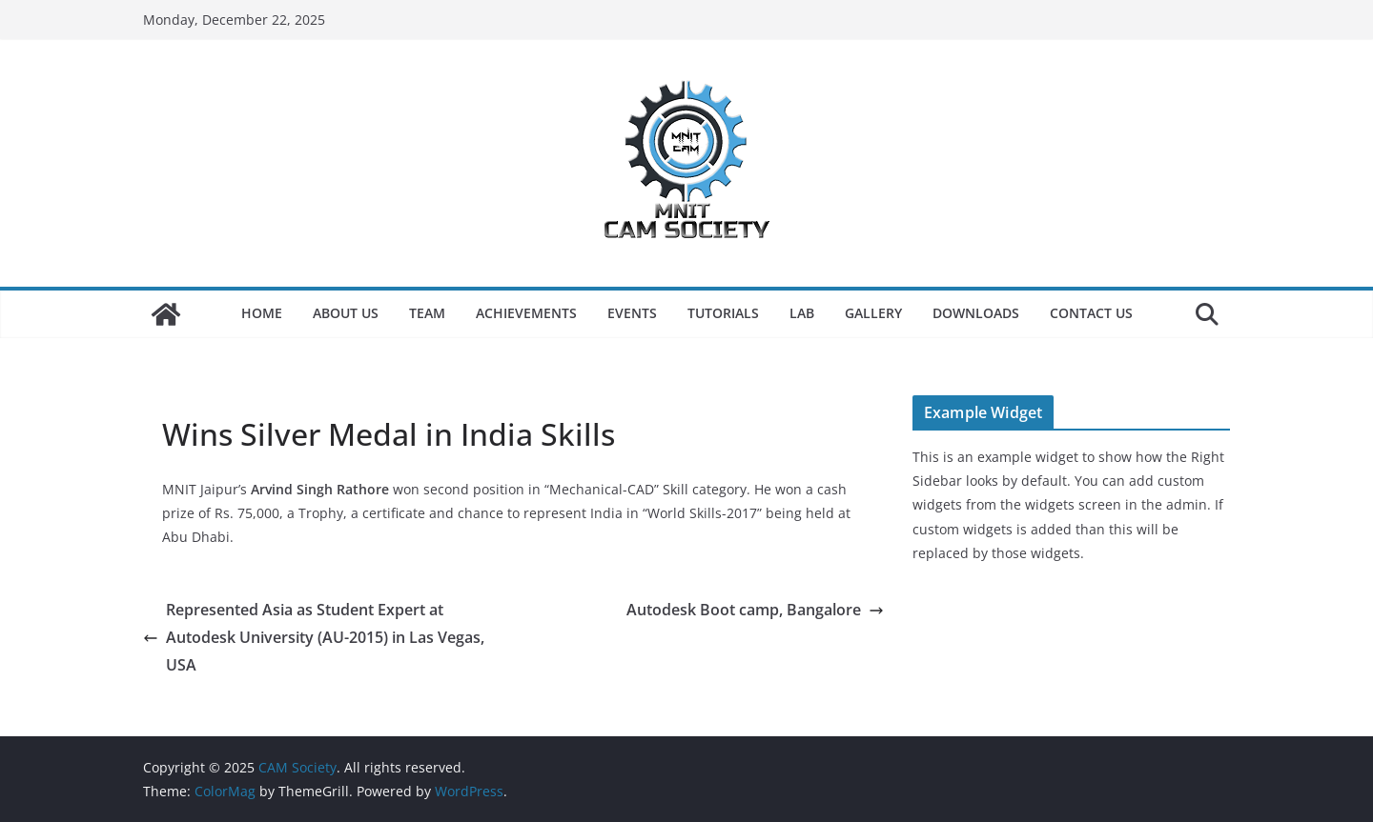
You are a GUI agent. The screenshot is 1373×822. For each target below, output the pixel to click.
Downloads (975, 313)
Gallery (873, 313)
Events (632, 313)
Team (427, 313)
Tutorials (723, 313)
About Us (346, 313)
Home (261, 313)
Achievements (526, 313)
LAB (801, 313)
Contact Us (1091, 313)
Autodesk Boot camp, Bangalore (755, 609)
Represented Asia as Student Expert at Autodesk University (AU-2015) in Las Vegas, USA (313, 637)
